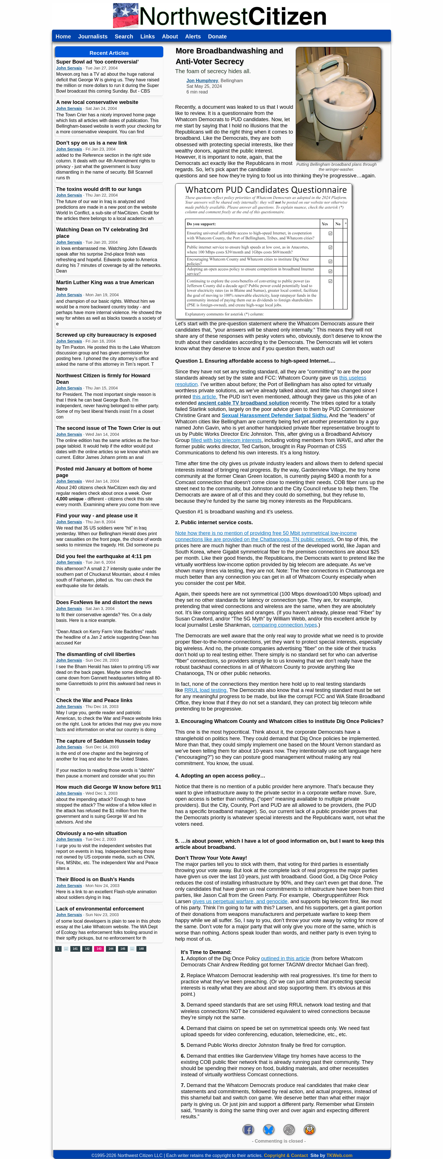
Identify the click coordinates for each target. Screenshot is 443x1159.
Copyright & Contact (286, 1155)
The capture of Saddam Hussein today (103, 741)
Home (63, 37)
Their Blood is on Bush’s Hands (95, 879)
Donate (217, 37)
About (170, 37)
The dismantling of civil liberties (95, 654)
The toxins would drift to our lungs (99, 189)
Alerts (193, 37)
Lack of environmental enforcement (100, 909)
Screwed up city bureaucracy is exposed (106, 335)
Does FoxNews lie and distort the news (104, 602)
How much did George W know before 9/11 (108, 787)
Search (124, 37)
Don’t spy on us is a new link (91, 143)
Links (147, 37)
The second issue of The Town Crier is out (108, 428)
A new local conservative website (97, 102)
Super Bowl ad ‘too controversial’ (97, 62)
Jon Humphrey (202, 80)
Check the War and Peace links (94, 700)
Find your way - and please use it (97, 515)
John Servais (69, 68)
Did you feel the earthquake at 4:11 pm (103, 556)
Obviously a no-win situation (91, 833)
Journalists (93, 37)
